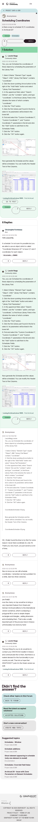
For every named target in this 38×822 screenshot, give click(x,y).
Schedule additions (12, 749)
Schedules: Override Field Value (17, 765)
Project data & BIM (11, 745)
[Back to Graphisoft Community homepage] (12, 4)
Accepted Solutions (14, 715)
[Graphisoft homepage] (28, 796)
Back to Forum (11, 701)
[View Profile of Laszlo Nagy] (13, 56)
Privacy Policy (12, 813)
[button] (5, 44)
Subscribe (15, 41)
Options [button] (34, 10)
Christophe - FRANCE (10, 255)
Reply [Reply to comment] (29, 209)
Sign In (34, 4)
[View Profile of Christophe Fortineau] (13, 230)
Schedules (15, 36)
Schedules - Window (13, 742)
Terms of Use (25, 813)
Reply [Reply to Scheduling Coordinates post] (31, 41)
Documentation (10, 761)
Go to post (11, 202)
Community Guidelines (18, 815)
